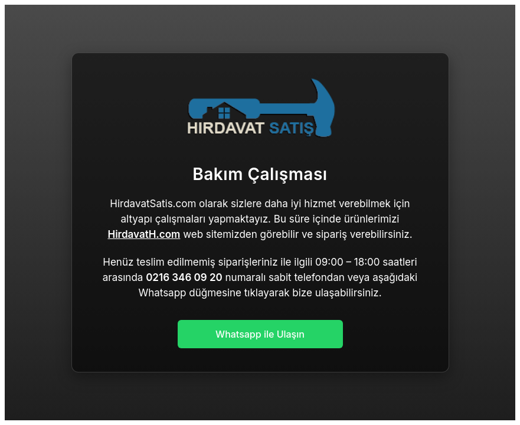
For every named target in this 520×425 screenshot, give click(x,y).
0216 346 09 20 (184, 277)
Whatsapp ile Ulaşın (260, 334)
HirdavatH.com (143, 234)
